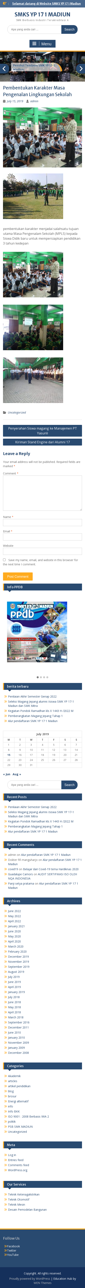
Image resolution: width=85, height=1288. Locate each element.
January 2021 (16, 926)
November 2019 (18, 962)
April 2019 (14, 987)
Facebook (13, 1246)
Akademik (14, 1076)
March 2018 (15, 1017)
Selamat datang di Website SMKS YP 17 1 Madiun (46, 3)
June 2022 (14, 911)
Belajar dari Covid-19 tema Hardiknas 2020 (51, 869)
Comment (10, 473)
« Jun (6, 774)
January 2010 (16, 1037)
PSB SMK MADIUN (20, 1126)
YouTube (13, 1255)
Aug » (17, 774)
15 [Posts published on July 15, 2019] (8, 755)
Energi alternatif (18, 1101)
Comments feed (18, 1165)
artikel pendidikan (19, 1086)
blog (11, 1091)
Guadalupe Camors (20, 874)
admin (34, 101)
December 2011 (18, 1027)
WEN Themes (43, 1283)
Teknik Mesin (16, 1204)
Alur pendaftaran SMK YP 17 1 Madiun (33, 721)
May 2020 (14, 936)
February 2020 (17, 951)
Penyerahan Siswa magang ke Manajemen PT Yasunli (42, 430)
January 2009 (16, 1048)
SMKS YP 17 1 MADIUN (42, 14)
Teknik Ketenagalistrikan (23, 1194)
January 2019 (16, 992)
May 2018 (14, 1007)
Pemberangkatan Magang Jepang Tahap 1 (35, 716)
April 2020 (14, 941)
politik (12, 1121)
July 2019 (14, 977)
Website (8, 546)
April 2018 (14, 1012)
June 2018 (14, 1002)
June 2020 (14, 931)
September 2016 (18, 1022)
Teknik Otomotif (18, 1199)
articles (12, 1081)
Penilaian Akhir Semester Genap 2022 (32, 696)
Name (8, 517)
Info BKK (14, 1111)
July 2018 (14, 997)
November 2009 (18, 1042)
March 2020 (15, 946)
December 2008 (18, 1053)
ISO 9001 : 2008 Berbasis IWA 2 (28, 1116)
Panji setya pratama (21, 883)
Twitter (11, 1250)
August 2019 (16, 972)
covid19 (13, 869)
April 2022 (14, 921)
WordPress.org (17, 1170)
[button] (37, 677)
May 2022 (14, 916)
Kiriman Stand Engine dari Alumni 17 (42, 442)
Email (7, 531)
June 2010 (14, 1032)
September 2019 (18, 967)
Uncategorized (17, 412)
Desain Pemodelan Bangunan (27, 1209)
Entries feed (15, 1160)
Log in (12, 1155)
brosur (12, 1096)
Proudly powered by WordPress (29, 1279)
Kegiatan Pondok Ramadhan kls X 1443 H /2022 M (40, 711)
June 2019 (14, 982)
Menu (41, 43)
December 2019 (18, 956)
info (10, 1106)
